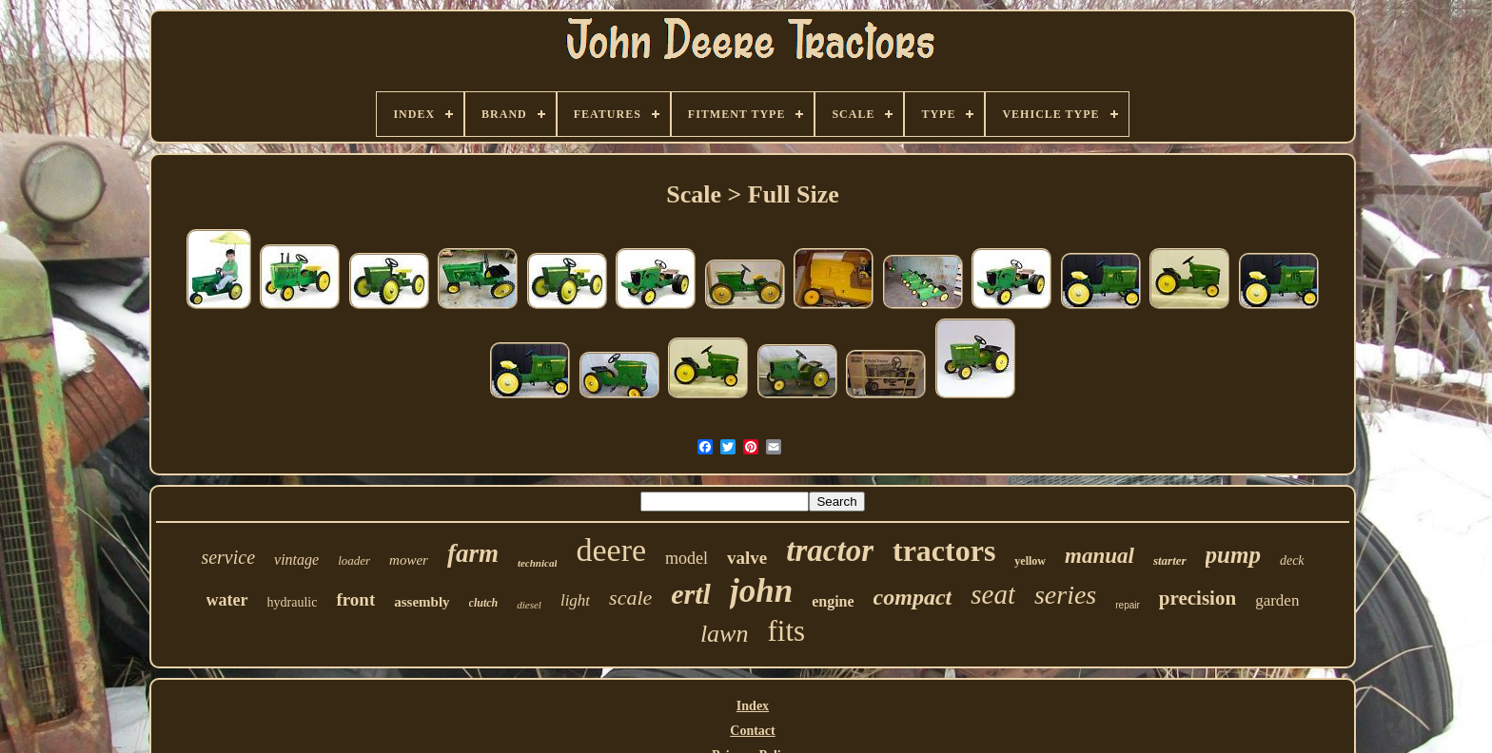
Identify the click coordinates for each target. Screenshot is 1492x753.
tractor (830, 550)
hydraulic (292, 602)
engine (833, 601)
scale (630, 597)
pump (1233, 555)
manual (1099, 556)
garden (1277, 600)
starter (1170, 560)
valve (747, 558)
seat (993, 594)
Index (752, 706)
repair (1127, 605)
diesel (529, 604)
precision (1197, 598)
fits (786, 630)
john (761, 590)
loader (354, 560)
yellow (1030, 561)
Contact (752, 731)
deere (611, 550)
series (1065, 594)
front (355, 599)
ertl (691, 593)
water (227, 599)
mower (408, 560)
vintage (296, 559)
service (228, 557)
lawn (724, 633)
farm (473, 553)
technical (538, 563)
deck (1292, 560)
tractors (944, 550)
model (686, 558)
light (575, 600)
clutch (484, 602)
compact (913, 597)
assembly (421, 601)
